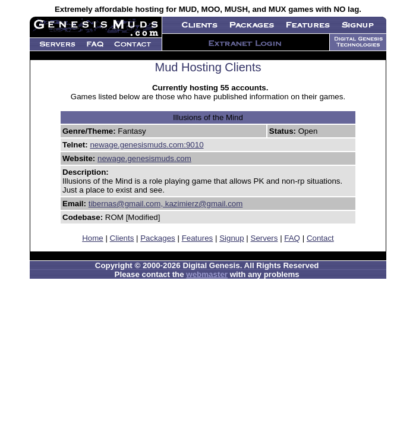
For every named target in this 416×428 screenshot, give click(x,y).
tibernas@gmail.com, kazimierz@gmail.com (166, 203)
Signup (231, 238)
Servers (264, 238)
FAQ (292, 238)
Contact (320, 238)
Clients (122, 238)
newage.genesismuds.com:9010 (146, 144)
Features (197, 238)
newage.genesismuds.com (144, 158)
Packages (157, 238)
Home (92, 238)
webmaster (207, 274)
